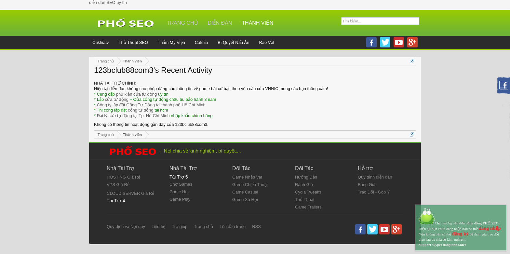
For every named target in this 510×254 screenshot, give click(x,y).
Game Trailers (308, 207)
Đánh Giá (304, 184)
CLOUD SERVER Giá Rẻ (130, 193)
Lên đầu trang (233, 226)
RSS (256, 226)
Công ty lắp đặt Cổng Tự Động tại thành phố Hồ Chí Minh (151, 104)
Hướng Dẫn (306, 177)
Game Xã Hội (245, 199)
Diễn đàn (220, 23)
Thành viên (257, 23)
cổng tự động (141, 110)
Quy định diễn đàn (375, 177)
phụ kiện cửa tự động (136, 94)
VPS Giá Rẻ (118, 184)
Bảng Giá (366, 184)
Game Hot (179, 191)
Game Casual (245, 192)
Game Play (179, 199)
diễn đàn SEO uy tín (108, 2)
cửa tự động (116, 99)
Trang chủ (182, 23)
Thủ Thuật (305, 199)
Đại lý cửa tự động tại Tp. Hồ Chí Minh (133, 115)
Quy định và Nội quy (126, 226)
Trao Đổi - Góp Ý (374, 192)
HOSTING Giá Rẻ (123, 177)
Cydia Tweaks (308, 192)
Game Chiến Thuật (250, 184)
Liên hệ (158, 226)
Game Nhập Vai (247, 177)
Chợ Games (180, 184)
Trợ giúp (179, 226)
